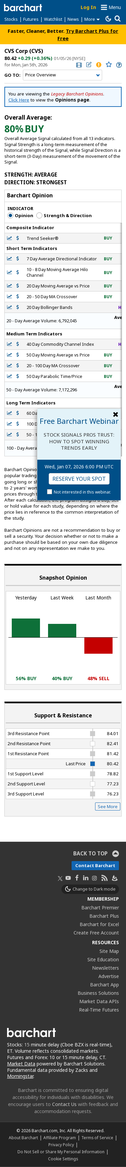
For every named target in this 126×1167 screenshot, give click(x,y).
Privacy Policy (61, 1144)
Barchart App (104, 984)
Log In (88, 7)
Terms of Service (97, 1137)
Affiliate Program (59, 1137)
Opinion (20, 215)
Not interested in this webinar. (82, 492)
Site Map (109, 951)
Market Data (21, 1063)
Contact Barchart (95, 865)
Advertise (108, 976)
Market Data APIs (99, 1001)
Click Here (18, 100)
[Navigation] (62, 75)
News (73, 19)
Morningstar (20, 1076)
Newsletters (105, 968)
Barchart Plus (104, 916)
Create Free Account (96, 932)
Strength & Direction (64, 215)
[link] (78, 65)
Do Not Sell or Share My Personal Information (60, 1151)
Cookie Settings (63, 1158)
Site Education (103, 959)
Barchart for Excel (99, 924)
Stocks (11, 19)
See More (108, 806)
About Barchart (23, 1137)
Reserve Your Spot (79, 478)
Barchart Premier (100, 907)
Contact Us (64, 1104)
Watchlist (53, 19)
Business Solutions (98, 993)
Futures (31, 19)
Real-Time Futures (99, 1010)
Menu (115, 7)
